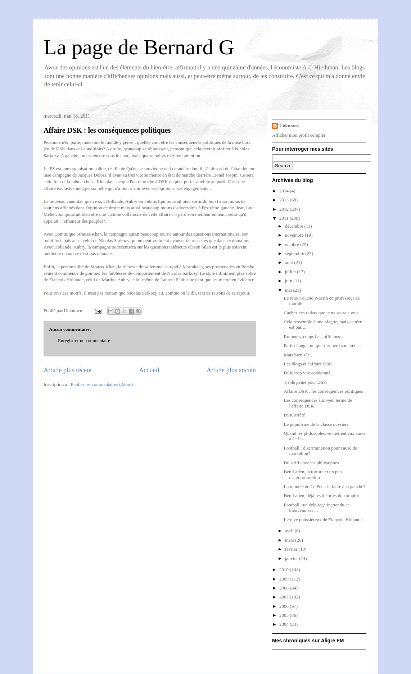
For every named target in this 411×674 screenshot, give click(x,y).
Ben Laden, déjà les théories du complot (321, 495)
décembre (294, 226)
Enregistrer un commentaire (84, 340)
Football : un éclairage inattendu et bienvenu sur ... (316, 507)
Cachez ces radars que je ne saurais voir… (323, 312)
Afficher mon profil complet (298, 135)
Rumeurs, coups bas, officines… (314, 336)
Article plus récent (68, 370)
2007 (284, 597)
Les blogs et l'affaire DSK (308, 363)
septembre (295, 253)
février (292, 549)
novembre (295, 235)
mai (289, 290)
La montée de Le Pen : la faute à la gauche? (324, 486)
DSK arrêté (294, 415)
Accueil (149, 370)
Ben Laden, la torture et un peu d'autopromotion (313, 474)
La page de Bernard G (139, 47)
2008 (284, 588)
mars (290, 540)
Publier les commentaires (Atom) (102, 384)
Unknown (289, 125)
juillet (291, 271)
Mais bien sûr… (299, 355)
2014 (284, 190)
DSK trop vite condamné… (309, 372)
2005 (284, 615)
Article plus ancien (231, 370)
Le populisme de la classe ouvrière (316, 424)
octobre (292, 244)
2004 (284, 624)
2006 (284, 606)
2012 (284, 209)
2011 (284, 218)
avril (290, 530)
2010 (284, 569)
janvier (292, 558)
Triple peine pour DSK (305, 382)
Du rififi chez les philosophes (311, 462)
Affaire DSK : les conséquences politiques (107, 130)
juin (289, 280)
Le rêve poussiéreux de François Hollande (323, 519)
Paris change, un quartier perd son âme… (322, 345)
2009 (284, 579)
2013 (284, 199)
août (289, 262)
